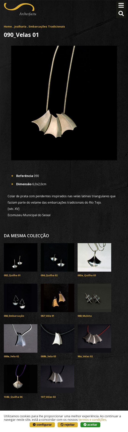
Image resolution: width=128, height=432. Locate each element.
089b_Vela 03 (48, 356)
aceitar (90, 424)
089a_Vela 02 (11, 356)
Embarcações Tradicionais (47, 26)
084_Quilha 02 (49, 275)
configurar (42, 424)
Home (8, 26)
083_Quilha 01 (12, 275)
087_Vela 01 (47, 316)
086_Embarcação (14, 316)
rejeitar (68, 424)
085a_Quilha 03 (87, 275)
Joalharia (20, 26)
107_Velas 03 (48, 397)
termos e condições (92, 419)
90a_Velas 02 (85, 356)
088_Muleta (85, 316)
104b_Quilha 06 (13, 397)
